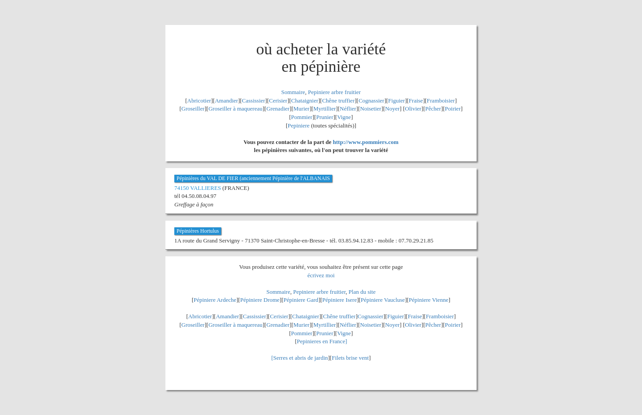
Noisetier (371, 108)
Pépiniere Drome (260, 299)
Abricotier (199, 100)
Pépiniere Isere (339, 299)
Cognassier (371, 100)
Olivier (413, 108)
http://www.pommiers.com (366, 142)
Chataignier (304, 100)
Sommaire (293, 92)
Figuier (396, 100)
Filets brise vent (350, 357)
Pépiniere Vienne (429, 299)
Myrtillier (324, 108)
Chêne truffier (338, 100)
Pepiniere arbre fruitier (334, 92)
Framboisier (441, 100)
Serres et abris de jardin (300, 357)
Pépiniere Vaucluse (383, 299)
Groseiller (193, 108)
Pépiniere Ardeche (214, 299)
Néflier (348, 108)
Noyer (392, 108)
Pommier (302, 117)
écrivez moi (321, 275)
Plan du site (362, 291)
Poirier (453, 108)
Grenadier (277, 108)
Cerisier (278, 100)
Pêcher (433, 108)
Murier (301, 108)
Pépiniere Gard (301, 299)
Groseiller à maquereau (235, 108)
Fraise (416, 100)
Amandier (226, 100)
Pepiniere (298, 125)
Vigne (344, 117)
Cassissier (253, 100)
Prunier (324, 117)
